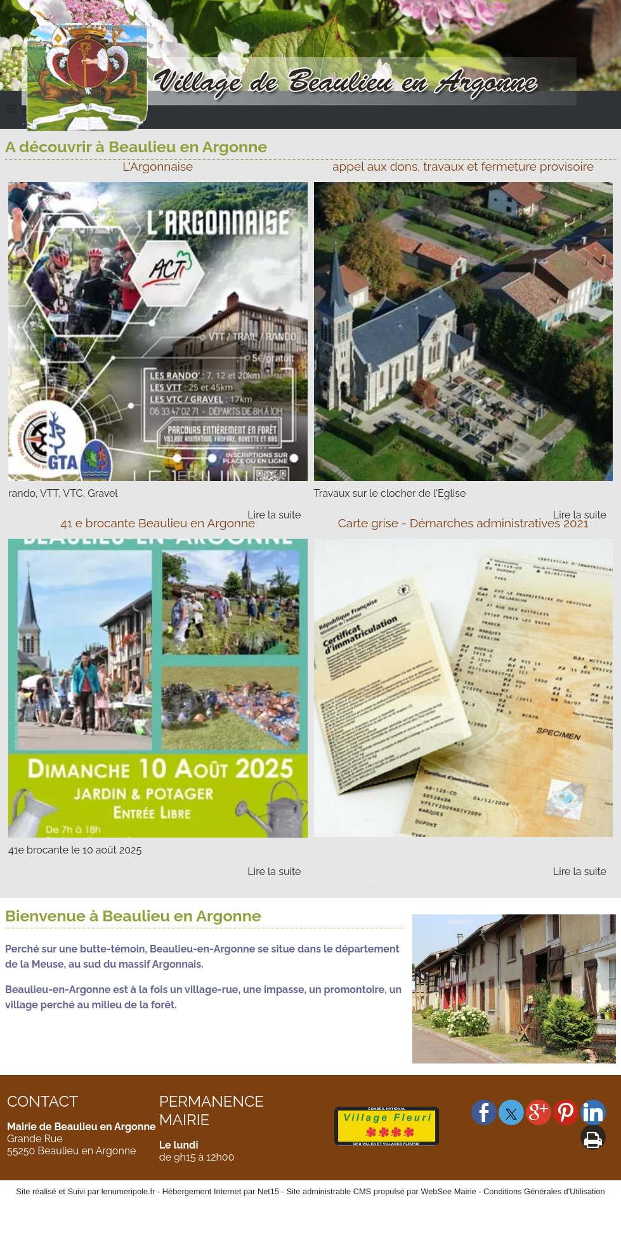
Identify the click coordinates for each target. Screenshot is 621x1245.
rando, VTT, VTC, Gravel (63, 493)
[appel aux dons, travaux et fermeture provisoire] (463, 169)
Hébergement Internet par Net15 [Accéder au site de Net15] (220, 1191)
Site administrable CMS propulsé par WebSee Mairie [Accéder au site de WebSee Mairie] (381, 1191)
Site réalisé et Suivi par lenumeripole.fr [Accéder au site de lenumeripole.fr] (85, 1191)
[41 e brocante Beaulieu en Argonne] (158, 526)
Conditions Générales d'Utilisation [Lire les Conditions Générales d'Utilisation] (544, 1191)
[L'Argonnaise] (158, 169)
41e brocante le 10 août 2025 (74, 850)
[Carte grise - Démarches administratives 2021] (463, 526)
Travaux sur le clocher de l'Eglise (390, 493)
